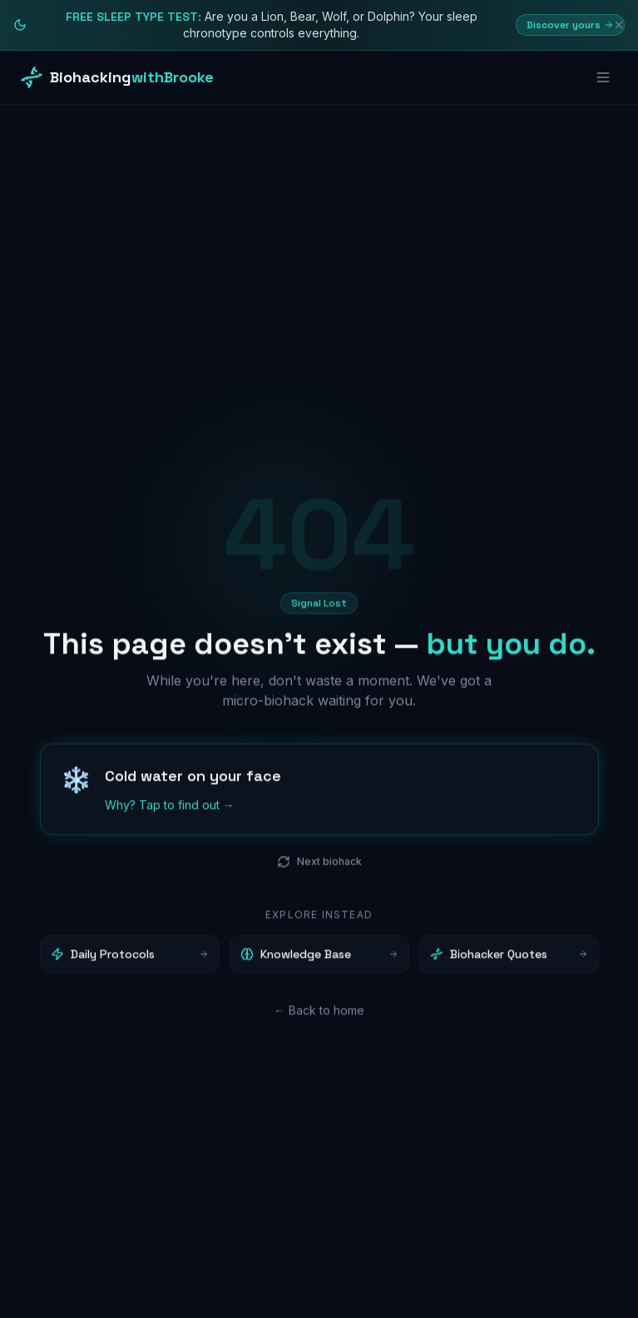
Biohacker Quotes (509, 957)
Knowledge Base (319, 957)
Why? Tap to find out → (170, 809)
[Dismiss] (619, 25)
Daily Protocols (130, 957)
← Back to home (319, 1014)
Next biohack (319, 865)
